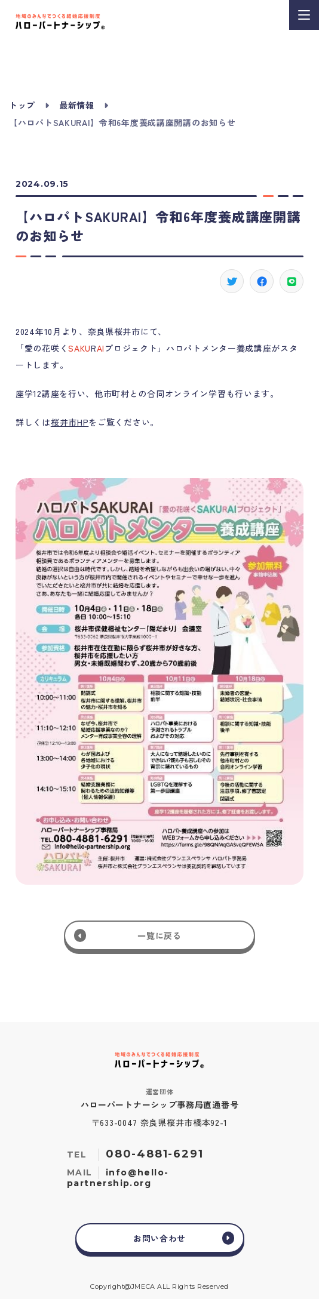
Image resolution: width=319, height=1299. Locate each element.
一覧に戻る (159, 935)
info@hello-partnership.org (117, 1178)
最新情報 (76, 105)
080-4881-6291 (154, 1154)
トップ (22, 105)
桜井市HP (70, 422)
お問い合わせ (159, 1238)
